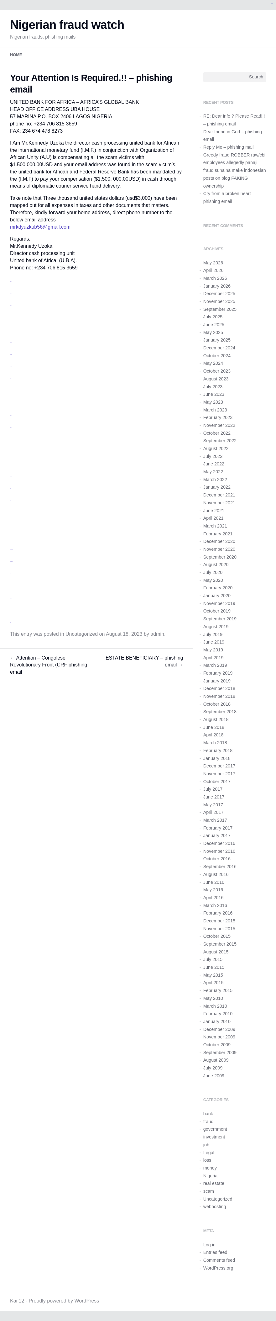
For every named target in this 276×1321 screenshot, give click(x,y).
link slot (10, 488)
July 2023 (213, 386)
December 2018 (219, 688)
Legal (208, 1152)
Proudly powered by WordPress (64, 1300)
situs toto (10, 622)
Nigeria (210, 1175)
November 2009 (219, 1036)
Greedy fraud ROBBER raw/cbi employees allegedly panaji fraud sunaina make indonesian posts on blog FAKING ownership (234, 170)
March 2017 (215, 820)
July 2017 (213, 789)
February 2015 (218, 990)
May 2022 (213, 471)
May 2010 (213, 998)
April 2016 (213, 897)
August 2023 (216, 378)
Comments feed (219, 1260)
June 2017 (213, 796)
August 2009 (216, 1060)
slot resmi (10, 305)
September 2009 (220, 1052)
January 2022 (217, 487)
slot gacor (10, 281)
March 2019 (215, 665)
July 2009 (213, 1067)
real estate (213, 1183)
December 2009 (219, 1029)
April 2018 (213, 734)
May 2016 (213, 889)
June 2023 (213, 394)
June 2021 (213, 510)
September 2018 (220, 711)
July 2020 (213, 572)
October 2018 (217, 704)
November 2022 (219, 425)
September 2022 (220, 440)
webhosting (214, 1206)
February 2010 (218, 1013)
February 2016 (218, 912)
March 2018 (215, 742)
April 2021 (213, 518)
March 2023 (215, 409)
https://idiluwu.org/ (11, 561)
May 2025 (213, 332)
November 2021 (219, 502)
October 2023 (217, 371)
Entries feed (215, 1252)
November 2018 (219, 696)
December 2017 (219, 765)
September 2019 (220, 618)
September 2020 (220, 557)
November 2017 (219, 773)
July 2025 (213, 316)
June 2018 (213, 727)
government (215, 1129)
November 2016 (219, 851)
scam (208, 1191)
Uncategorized (81, 634)
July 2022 (213, 456)
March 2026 (215, 278)
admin (157, 634)
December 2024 (219, 347)
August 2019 (216, 626)
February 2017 (218, 827)
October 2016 (217, 858)
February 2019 (218, 673)
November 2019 (219, 603)
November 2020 (219, 549)
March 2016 (215, 905)
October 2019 (217, 610)
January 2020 (217, 595)
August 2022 (216, 448)
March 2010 (215, 1006)
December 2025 (219, 293)
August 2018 (216, 719)
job (206, 1144)
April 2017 (213, 812)
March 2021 (215, 525)
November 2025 (219, 301)
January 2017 (217, 835)
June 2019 (213, 642)
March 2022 (215, 479)
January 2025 (217, 339)
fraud (208, 1121)
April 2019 (213, 657)
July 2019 (213, 634)
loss (207, 1160)
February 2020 (218, 587)
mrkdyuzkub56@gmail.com (40, 227)
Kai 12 (17, 1300)
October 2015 (217, 936)
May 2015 (213, 975)
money (210, 1167)
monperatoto (11, 354)
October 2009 (217, 1044)
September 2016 (220, 866)
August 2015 (216, 951)
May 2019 (213, 649)
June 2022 (213, 463)
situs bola (10, 427)
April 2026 (213, 270)
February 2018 (218, 750)
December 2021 (219, 494)
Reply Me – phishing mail (228, 147)
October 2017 (217, 781)
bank (208, 1113)
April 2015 (213, 982)
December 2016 (219, 843)
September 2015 (220, 944)
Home (16, 54)
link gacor (10, 415)
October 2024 (217, 355)
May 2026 (213, 262)
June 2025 (213, 324)
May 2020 (213, 580)
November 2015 (219, 928)
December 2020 (219, 541)
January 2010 (217, 1021)
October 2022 (217, 433)
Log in (209, 1244)
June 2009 (213, 1075)
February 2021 (218, 533)
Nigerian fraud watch (67, 24)
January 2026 (217, 286)
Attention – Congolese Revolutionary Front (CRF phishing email (48, 665)
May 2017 (213, 804)
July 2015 (213, 959)
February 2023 (218, 417)
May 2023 (213, 402)
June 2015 (213, 967)
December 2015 (219, 920)
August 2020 (216, 564)
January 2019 (217, 680)
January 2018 (217, 758)
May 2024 (213, 363)
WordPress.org (218, 1268)
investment (214, 1136)
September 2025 (220, 309)
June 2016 (213, 882)
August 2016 (216, 874)
